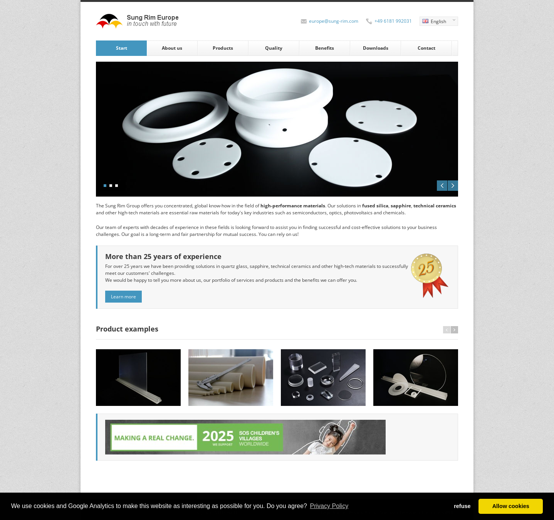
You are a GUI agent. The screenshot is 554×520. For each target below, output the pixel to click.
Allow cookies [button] (510, 506)
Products (223, 48)
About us (172, 48)
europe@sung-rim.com (333, 21)
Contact (426, 48)
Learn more (123, 296)
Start (121, 48)
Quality (273, 48)
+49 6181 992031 (393, 21)
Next (453, 185)
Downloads (375, 48)
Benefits (324, 48)
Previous (442, 185)
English (437, 22)
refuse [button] (462, 506)
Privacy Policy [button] (329, 506)
